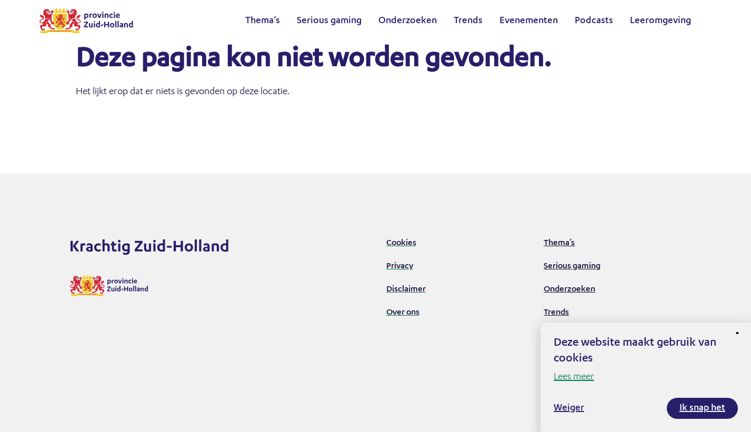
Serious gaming (329, 21)
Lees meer (574, 377)
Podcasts (594, 21)
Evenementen (528, 21)
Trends (468, 21)
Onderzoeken (407, 21)
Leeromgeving (660, 21)
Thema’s (262, 21)
